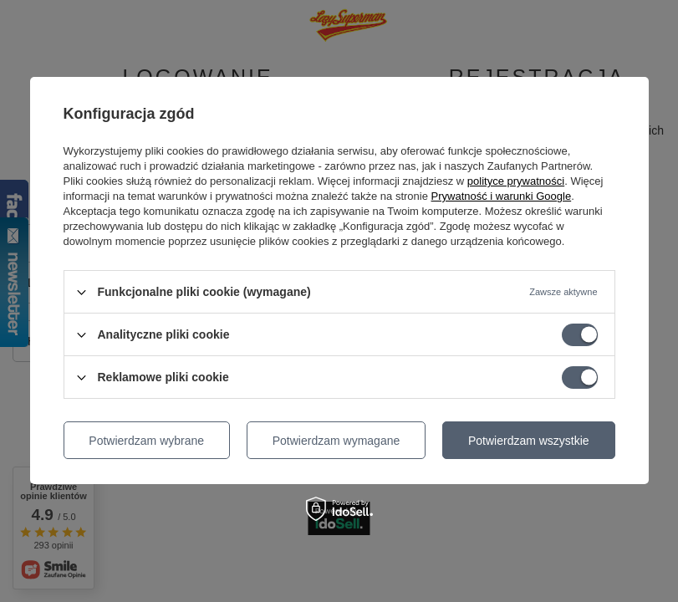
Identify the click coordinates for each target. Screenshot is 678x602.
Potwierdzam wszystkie (528, 440)
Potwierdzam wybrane (146, 440)
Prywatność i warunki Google (501, 196)
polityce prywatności (515, 181)
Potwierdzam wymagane (336, 440)
